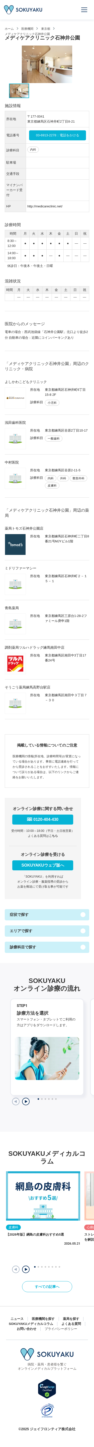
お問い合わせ (26, 1329)
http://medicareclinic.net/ (44, 206)
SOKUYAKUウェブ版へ (43, 865)
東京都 (45, 29)
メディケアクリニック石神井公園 (27, 34)
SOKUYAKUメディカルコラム (31, 1324)
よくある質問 (71, 1324)
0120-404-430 (45, 819)
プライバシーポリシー (61, 1329)
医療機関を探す (43, 1319)
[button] (26, 1269)
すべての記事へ (47, 1287)
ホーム (9, 29)
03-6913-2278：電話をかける (57, 135)
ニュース (17, 1319)
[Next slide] (26, 1101)
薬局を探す (71, 1319)
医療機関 (27, 29)
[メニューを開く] (84, 10)
